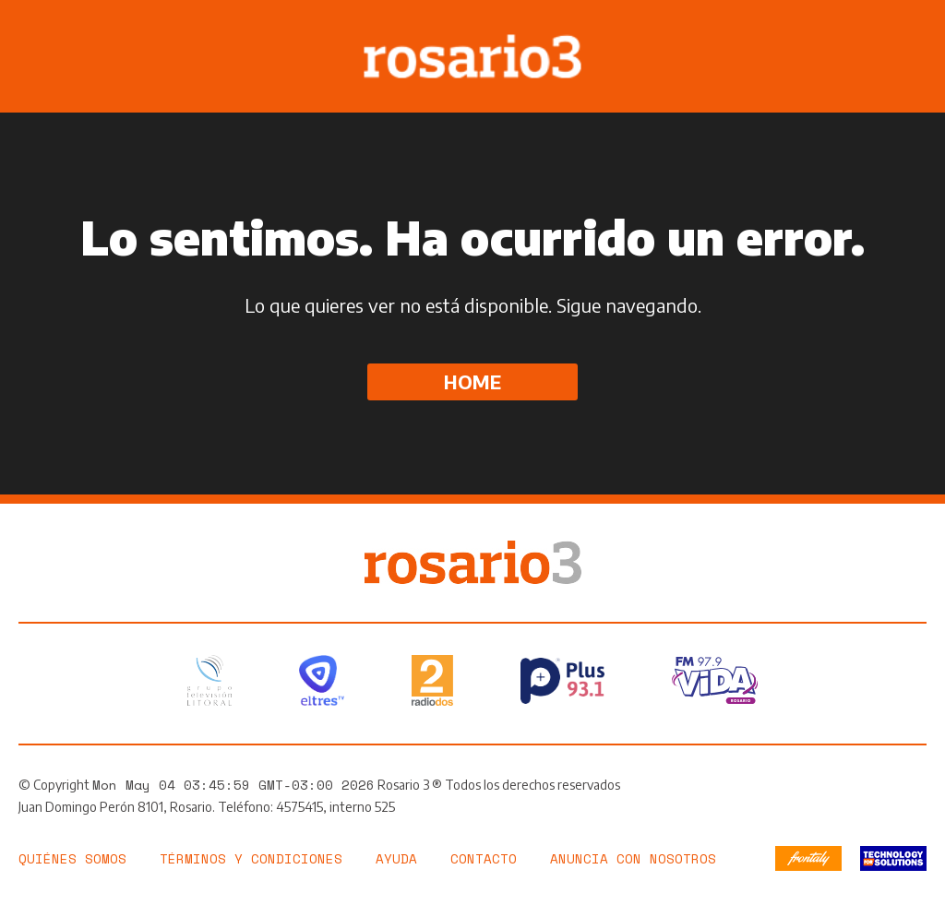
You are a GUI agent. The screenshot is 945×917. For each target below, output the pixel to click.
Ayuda (396, 858)
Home (472, 381)
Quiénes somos (72, 858)
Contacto (483, 858)
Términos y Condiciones (251, 858)
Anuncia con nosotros (633, 858)
